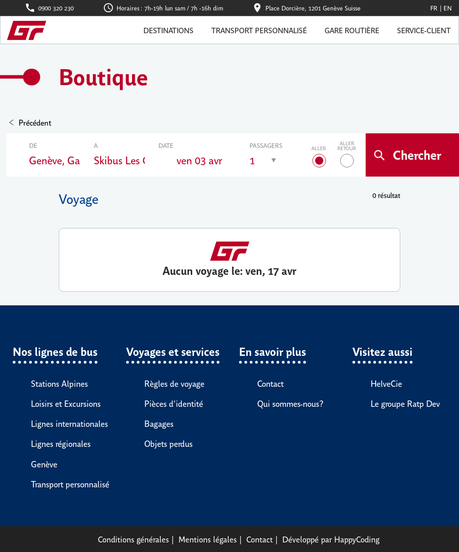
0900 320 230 (56, 8)
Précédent (35, 122)
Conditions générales (133, 538)
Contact (259, 538)
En (448, 8)
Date (165, 145)
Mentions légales (207, 538)
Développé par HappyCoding (330, 538)
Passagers (266, 145)
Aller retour (346, 145)
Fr (434, 8)
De (33, 145)
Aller (318, 148)
